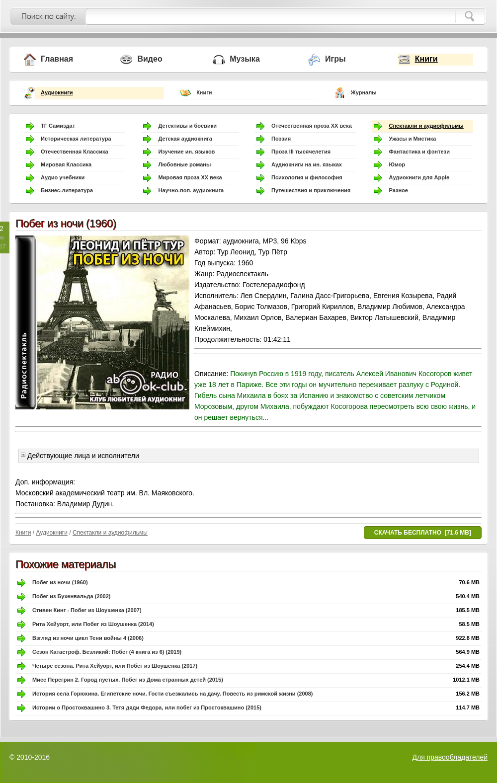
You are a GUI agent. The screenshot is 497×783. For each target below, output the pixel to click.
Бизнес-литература (67, 190)
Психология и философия (306, 177)
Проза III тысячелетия (301, 152)
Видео (149, 59)
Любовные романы (184, 164)
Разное (398, 190)
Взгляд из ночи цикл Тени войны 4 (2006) (88, 638)
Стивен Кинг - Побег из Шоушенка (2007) (87, 610)
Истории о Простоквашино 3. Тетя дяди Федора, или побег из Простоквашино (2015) (146, 707)
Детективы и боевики (187, 126)
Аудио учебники (62, 177)
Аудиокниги (57, 92)
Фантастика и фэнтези (419, 152)
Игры (335, 59)
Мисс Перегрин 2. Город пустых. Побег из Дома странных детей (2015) (127, 680)
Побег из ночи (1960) (60, 582)
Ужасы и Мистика (412, 139)
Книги (426, 59)
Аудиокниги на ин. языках (306, 164)
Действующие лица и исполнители (80, 456)
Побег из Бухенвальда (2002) (71, 596)
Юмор (397, 164)
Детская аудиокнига (185, 139)
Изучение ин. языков (186, 152)
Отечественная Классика (74, 152)
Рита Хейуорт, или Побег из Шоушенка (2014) (93, 624)
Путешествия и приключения (310, 190)
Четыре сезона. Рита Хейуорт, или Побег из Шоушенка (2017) (114, 666)
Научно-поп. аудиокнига (191, 190)
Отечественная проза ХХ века (311, 126)
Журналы (364, 92)
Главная (57, 59)
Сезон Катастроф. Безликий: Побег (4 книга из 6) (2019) (106, 652)
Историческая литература (76, 139)
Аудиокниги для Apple (419, 177)
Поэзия (281, 139)
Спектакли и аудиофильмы (426, 126)
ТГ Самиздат (58, 126)
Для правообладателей (450, 757)
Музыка (245, 59)
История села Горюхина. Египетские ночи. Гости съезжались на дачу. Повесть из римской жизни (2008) (172, 694)
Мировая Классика (66, 164)
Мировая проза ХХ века (190, 177)
